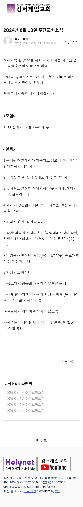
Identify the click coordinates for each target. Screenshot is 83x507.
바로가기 (30, 491)
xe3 (57, 491)
